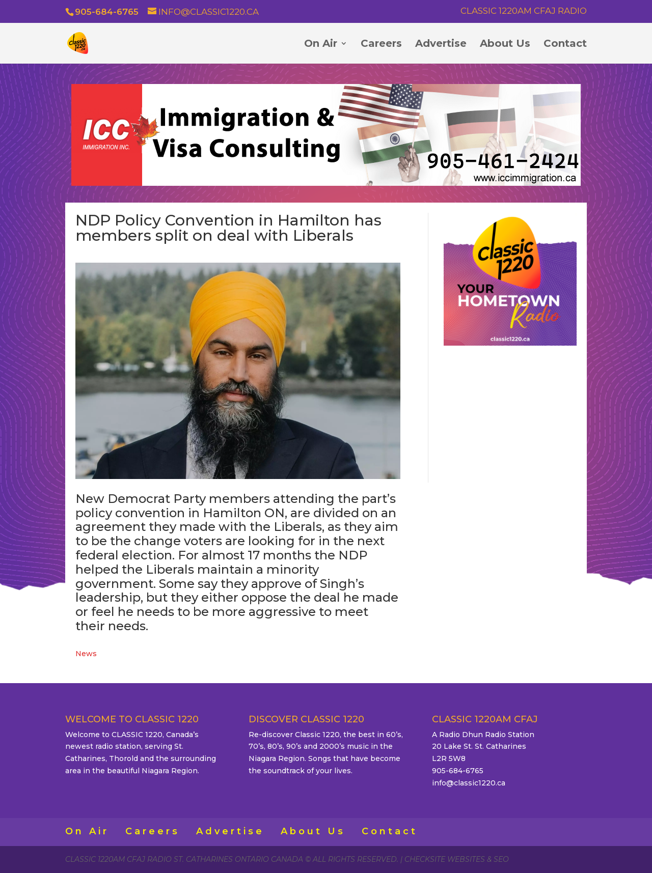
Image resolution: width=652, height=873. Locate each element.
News (86, 653)
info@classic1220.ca (468, 782)
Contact (565, 44)
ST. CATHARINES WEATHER (510, 413)
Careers (381, 44)
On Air (320, 44)
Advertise (441, 44)
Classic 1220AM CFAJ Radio (523, 11)
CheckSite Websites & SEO (456, 859)
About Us (505, 44)
